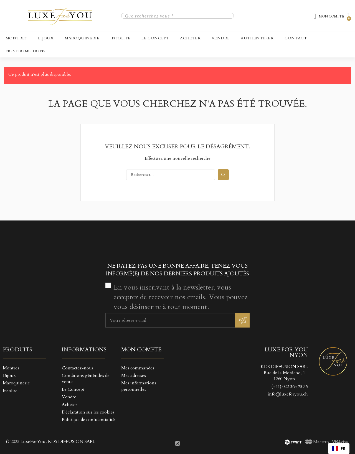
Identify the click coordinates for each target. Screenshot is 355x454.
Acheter (190, 38)
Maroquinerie (82, 38)
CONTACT (296, 38)
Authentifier (257, 38)
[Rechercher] (170, 174)
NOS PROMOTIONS (25, 51)
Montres (16, 38)
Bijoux (46, 38)
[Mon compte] (328, 16)
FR (338, 448)
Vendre (221, 38)
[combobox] (338, 448)
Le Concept (155, 38)
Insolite (120, 38)
